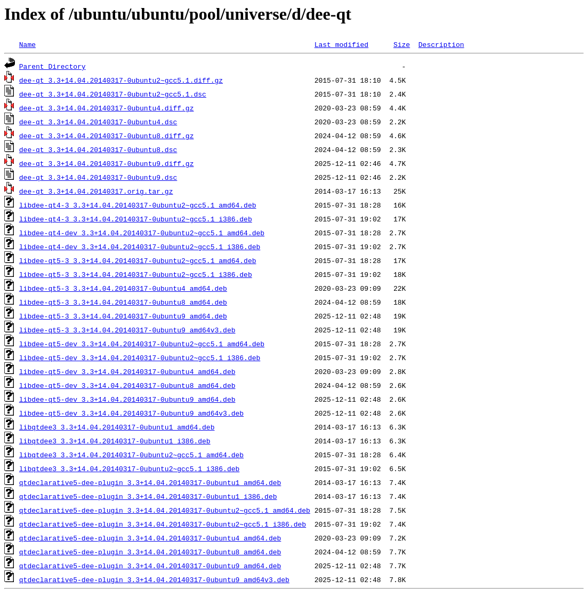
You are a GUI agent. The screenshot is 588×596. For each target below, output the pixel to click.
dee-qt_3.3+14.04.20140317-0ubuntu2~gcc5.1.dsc (112, 94)
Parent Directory (52, 66)
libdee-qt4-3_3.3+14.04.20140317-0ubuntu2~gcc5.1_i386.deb (135, 219)
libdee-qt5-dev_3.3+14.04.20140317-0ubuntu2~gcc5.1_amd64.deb (141, 343)
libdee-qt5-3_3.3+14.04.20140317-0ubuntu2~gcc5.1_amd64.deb (137, 260)
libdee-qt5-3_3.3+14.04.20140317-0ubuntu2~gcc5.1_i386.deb (135, 274)
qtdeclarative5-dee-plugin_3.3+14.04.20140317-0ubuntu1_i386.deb (148, 496)
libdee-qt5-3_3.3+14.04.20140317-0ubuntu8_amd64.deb (123, 302)
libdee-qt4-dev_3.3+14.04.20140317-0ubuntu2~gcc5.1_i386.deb (139, 246)
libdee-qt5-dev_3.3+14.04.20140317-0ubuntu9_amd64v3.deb (131, 413)
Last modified (341, 44)
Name (27, 44)
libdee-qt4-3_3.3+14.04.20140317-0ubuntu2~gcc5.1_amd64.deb (137, 205)
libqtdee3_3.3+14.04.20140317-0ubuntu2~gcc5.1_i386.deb (129, 468)
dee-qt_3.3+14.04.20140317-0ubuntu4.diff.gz (106, 108)
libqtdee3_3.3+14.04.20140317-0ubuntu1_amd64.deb (117, 427)
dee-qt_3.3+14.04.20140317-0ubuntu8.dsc (98, 149)
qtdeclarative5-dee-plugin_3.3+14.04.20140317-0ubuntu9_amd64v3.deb (154, 579)
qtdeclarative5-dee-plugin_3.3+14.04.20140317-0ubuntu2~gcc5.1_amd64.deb (164, 510)
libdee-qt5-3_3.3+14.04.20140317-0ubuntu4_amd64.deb (123, 288)
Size (401, 44)
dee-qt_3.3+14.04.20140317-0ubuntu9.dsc (98, 177)
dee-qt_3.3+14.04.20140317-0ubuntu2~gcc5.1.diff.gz (121, 80)
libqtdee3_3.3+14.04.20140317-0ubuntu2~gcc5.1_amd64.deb (131, 454)
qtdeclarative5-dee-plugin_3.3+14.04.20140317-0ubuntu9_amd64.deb (150, 565)
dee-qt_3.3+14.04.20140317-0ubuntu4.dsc (98, 121)
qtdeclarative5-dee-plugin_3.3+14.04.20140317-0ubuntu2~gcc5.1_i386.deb (162, 524)
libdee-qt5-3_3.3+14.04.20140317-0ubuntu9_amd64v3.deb (127, 330)
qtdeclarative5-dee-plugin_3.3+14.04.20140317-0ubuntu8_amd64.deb (150, 552)
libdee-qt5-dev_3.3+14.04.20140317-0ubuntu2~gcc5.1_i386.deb (139, 357)
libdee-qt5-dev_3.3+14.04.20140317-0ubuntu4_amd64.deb (127, 371)
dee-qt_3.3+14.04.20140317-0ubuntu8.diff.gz (106, 135)
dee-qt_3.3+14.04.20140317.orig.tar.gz (96, 191)
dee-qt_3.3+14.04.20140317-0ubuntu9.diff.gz (106, 163)
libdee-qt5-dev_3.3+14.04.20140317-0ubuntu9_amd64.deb (127, 399)
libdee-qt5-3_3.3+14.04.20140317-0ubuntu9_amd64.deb (123, 316)
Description (441, 44)
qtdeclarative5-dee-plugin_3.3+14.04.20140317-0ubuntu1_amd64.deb (150, 482)
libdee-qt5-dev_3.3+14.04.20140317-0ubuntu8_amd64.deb (127, 385)
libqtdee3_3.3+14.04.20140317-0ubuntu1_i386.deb (115, 441)
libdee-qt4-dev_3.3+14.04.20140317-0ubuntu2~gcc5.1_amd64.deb (141, 232)
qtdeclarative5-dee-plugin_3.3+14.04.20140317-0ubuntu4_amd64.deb (150, 538)
